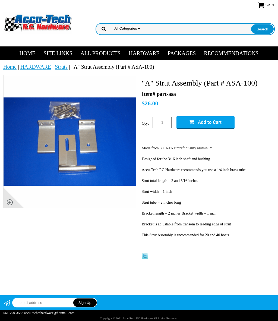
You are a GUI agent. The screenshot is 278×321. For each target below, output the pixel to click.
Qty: (145, 123)
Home (28, 53)
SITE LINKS (57, 53)
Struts (61, 67)
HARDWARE (144, 53)
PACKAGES (182, 53)
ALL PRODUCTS (101, 53)
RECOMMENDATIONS (231, 53)
